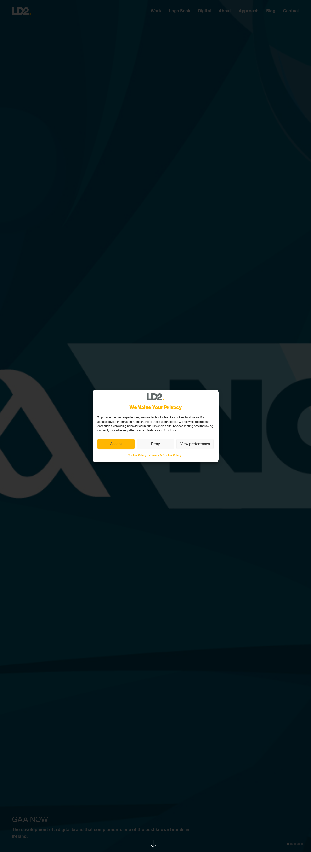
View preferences (195, 444)
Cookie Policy (137, 455)
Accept (116, 444)
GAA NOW (30, 819)
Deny (155, 444)
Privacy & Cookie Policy (165, 455)
